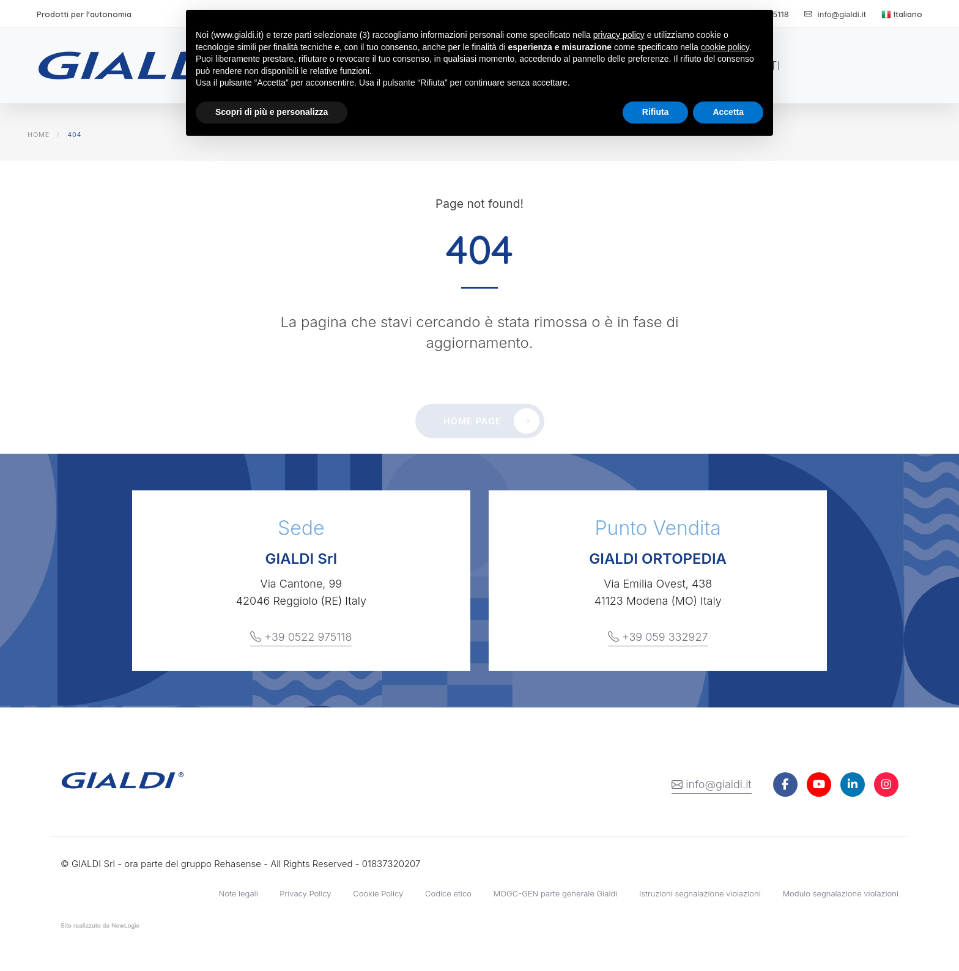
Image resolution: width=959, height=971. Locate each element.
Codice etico (448, 893)
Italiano (901, 14)
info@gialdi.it (712, 784)
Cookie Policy (378, 893)
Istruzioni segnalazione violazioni (700, 893)
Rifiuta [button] (655, 112)
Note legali (238, 893)
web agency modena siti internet (100, 928)
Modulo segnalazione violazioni (840, 893)
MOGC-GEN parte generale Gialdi (556, 893)
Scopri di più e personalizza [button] (271, 112)
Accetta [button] (728, 112)
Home (39, 134)
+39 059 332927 (658, 637)
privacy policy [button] (619, 35)
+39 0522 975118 (301, 637)
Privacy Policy (305, 893)
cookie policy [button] (725, 47)
